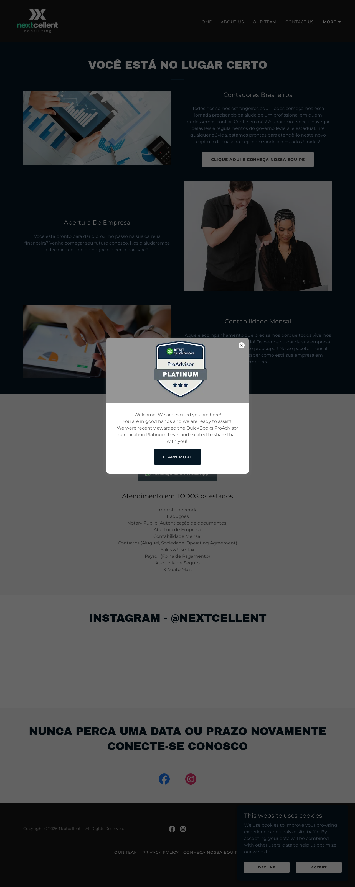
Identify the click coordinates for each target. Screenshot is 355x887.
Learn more (177, 456)
